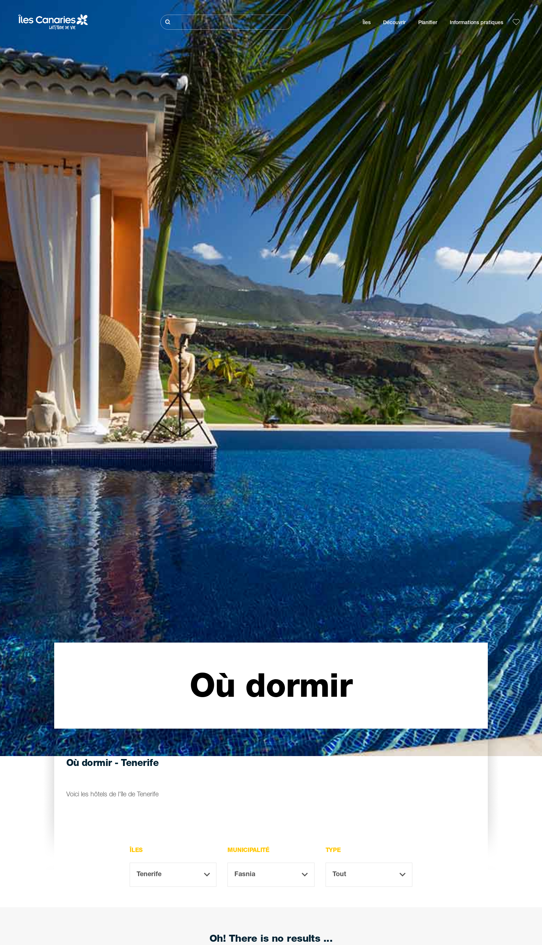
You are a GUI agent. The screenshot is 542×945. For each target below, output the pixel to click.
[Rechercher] (226, 22)
